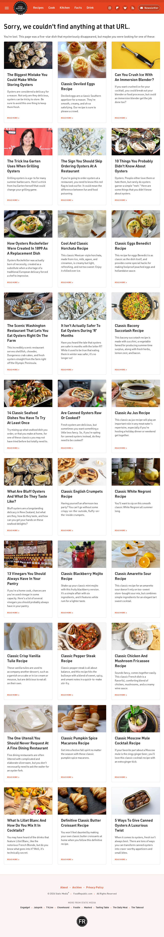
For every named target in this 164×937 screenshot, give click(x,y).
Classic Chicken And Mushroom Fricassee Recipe (132, 660)
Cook (51, 7)
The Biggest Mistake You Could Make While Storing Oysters (27, 79)
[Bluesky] (125, 7)
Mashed (88, 907)
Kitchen (65, 7)
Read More (12, 118)
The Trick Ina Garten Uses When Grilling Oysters (24, 166)
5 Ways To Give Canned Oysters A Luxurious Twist (134, 825)
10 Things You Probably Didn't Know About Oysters (134, 166)
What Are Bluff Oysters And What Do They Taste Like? (27, 496)
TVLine (49, 907)
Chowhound (63, 907)
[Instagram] (109, 7)
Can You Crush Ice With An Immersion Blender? (134, 77)
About (64, 887)
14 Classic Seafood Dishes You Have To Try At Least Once (26, 417)
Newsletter (149, 7)
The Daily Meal (120, 907)
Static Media (62, 893)
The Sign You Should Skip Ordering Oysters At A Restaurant (81, 166)
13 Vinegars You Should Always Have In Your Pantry (26, 578)
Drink (90, 7)
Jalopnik (38, 907)
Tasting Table (102, 907)
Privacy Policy (94, 887)
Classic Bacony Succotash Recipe (129, 328)
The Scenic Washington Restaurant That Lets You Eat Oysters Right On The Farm (27, 333)
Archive (77, 887)
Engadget (25, 907)
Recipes (38, 7)
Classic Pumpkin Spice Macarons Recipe (79, 740)
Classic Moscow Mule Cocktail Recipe (132, 740)
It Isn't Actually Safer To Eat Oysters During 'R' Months (80, 330)
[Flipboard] (117, 7)
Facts (78, 7)
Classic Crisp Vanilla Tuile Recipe (23, 658)
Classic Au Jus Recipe (132, 412)
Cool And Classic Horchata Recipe (74, 246)
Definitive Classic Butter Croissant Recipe (81, 823)
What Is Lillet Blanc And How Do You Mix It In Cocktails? (26, 825)
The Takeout (137, 907)
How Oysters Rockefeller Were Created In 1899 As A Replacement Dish (27, 248)
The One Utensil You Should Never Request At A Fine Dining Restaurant (28, 743)
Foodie (76, 907)
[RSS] (132, 7)
